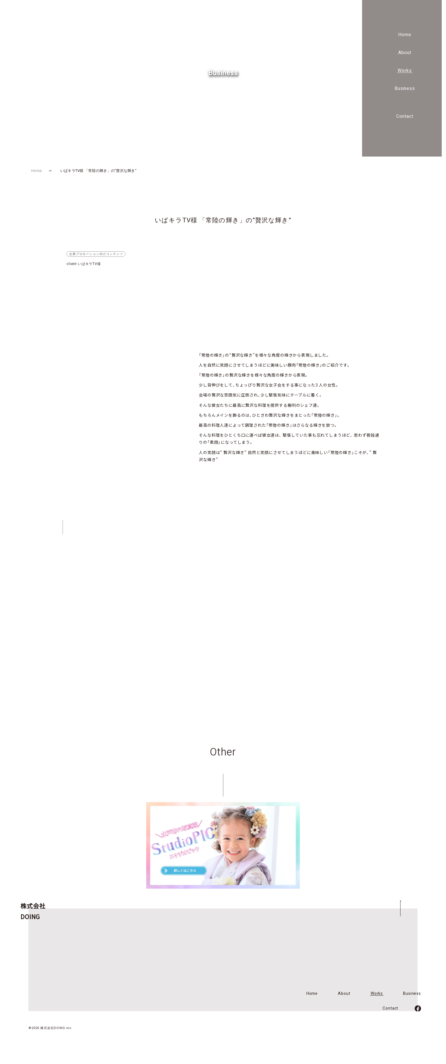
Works (405, 70)
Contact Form (287, 594)
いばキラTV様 (89, 263)
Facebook (286, 640)
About (404, 52)
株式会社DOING (40, 31)
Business (405, 88)
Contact (404, 116)
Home (404, 34)
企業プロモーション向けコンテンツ (96, 254)
